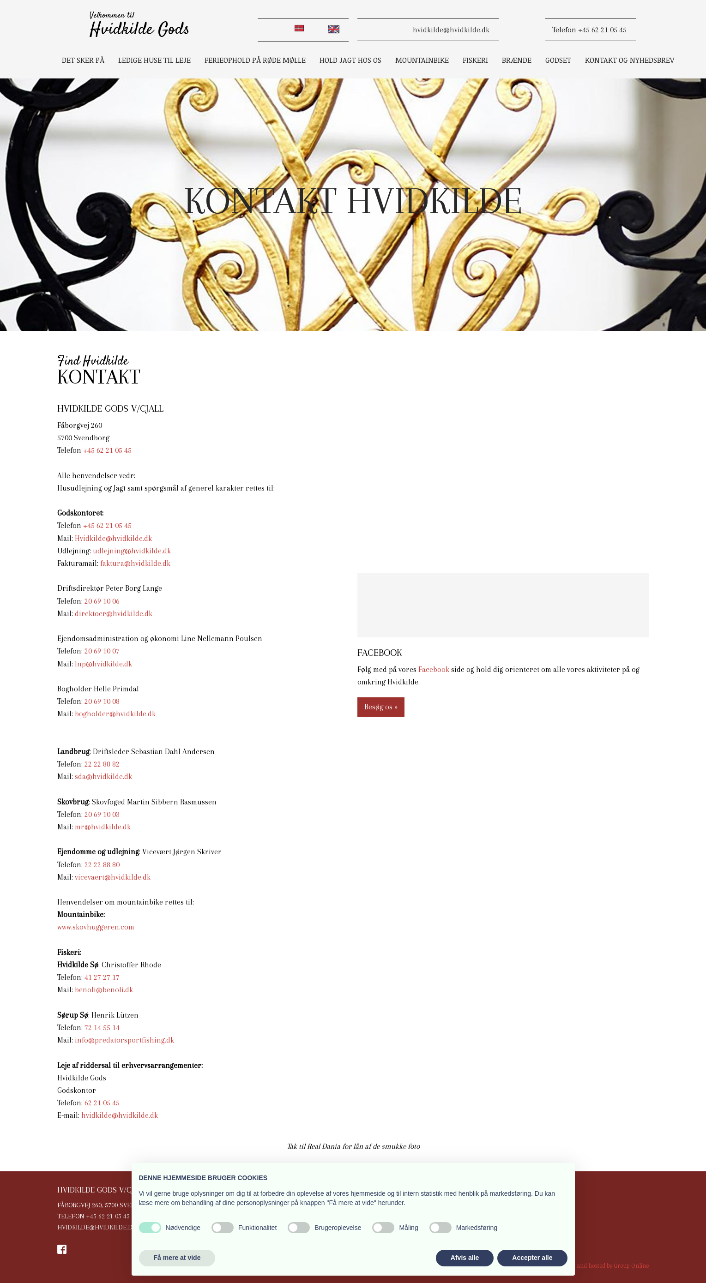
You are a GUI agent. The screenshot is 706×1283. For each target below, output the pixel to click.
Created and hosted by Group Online (602, 1265)
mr (79, 826)
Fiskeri (475, 60)
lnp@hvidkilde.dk (103, 663)
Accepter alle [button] (532, 1257)
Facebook (433, 669)
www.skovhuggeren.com (95, 927)
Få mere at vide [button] (177, 1257)
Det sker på (83, 60)
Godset (558, 60)
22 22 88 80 (102, 864)
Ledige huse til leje (154, 60)
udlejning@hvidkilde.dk (132, 550)
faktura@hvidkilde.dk (135, 563)
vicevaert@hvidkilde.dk (113, 877)
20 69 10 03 (102, 814)
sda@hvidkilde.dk (103, 776)
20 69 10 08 (102, 701)
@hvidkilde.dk (107, 826)
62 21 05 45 (102, 1102)
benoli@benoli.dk (104, 989)
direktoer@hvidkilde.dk (113, 613)
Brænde (516, 60)
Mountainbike (422, 60)
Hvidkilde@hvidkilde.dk (113, 538)
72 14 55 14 (102, 1027)
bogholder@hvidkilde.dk (115, 713)
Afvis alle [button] (465, 1257)
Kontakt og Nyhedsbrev (629, 60)
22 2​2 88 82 (102, 764)
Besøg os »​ (381, 706)
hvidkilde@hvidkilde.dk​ (96, 1227)
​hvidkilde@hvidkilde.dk (451, 29)
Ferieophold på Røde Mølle (255, 60)
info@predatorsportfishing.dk (124, 1040)
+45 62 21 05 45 (602, 29)
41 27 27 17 (102, 977)
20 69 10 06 (102, 601)
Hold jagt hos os (350, 60)
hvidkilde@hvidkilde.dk (119, 1115)
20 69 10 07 (102, 651)
